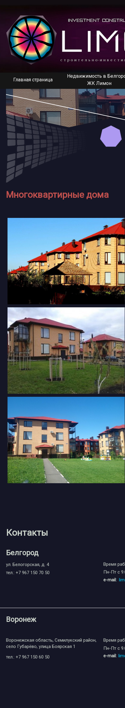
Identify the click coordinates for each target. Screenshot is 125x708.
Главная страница (33, 80)
